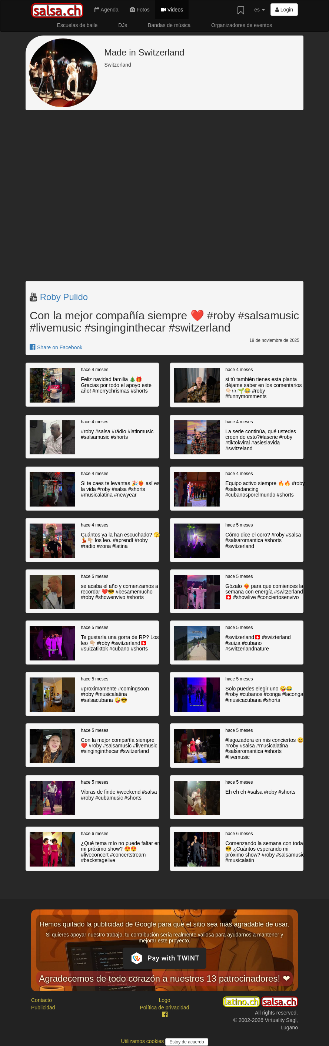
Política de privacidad (164, 1007)
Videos (172, 10)
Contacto (41, 1000)
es (259, 10)
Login (284, 10)
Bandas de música (169, 25)
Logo (164, 1000)
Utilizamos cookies (143, 1041)
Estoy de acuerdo (186, 1042)
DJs (122, 25)
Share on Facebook (56, 347)
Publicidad (43, 1007)
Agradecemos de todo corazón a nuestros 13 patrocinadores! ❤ (164, 978)
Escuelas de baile (77, 25)
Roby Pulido (64, 297)
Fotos (140, 10)
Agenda (106, 10)
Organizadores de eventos (241, 25)
